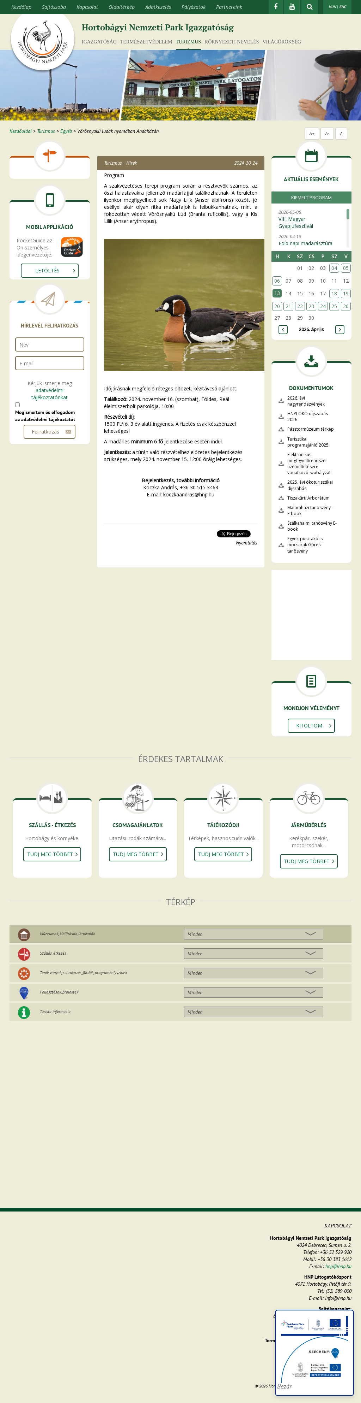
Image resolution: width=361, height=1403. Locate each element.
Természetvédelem (146, 42)
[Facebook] (275, 7)
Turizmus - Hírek (120, 163)
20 (277, 306)
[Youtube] (292, 7)
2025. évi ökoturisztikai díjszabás (310, 485)
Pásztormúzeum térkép (310, 429)
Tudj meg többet (50, 854)
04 (334, 268)
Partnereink (229, 7)
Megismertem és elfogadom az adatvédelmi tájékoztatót (45, 416)
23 (311, 306)
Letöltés (47, 270)
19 (346, 293)
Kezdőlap (21, 7)
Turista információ (55, 1011)
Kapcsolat (87, 7)
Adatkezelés (158, 7)
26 (346, 306)
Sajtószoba (54, 7)
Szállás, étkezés (53, 953)
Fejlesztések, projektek (59, 992)
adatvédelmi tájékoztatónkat (49, 394)
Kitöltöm (309, 725)
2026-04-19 (310, 243)
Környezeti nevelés (231, 42)
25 (334, 306)
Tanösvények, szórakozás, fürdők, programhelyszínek (83, 972)
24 (323, 306)
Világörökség (281, 42)
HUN (332, 6)
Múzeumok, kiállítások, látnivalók (67, 933)
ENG (342, 6)
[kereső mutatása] (310, 7)
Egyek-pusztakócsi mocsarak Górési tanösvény (305, 545)
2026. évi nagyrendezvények (306, 401)
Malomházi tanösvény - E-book (310, 511)
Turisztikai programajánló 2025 (308, 442)
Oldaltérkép (122, 7)
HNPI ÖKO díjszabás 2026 (307, 417)
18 (334, 293)
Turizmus (188, 42)
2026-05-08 (310, 219)
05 (346, 268)
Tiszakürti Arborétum (308, 498)
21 (288, 306)
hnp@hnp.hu (338, 1266)
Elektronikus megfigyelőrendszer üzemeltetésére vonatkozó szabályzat (309, 464)
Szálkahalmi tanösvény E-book (312, 526)
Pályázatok (194, 7)
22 (300, 306)
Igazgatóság (99, 42)
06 (277, 280)
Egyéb (66, 131)
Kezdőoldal (21, 131)
